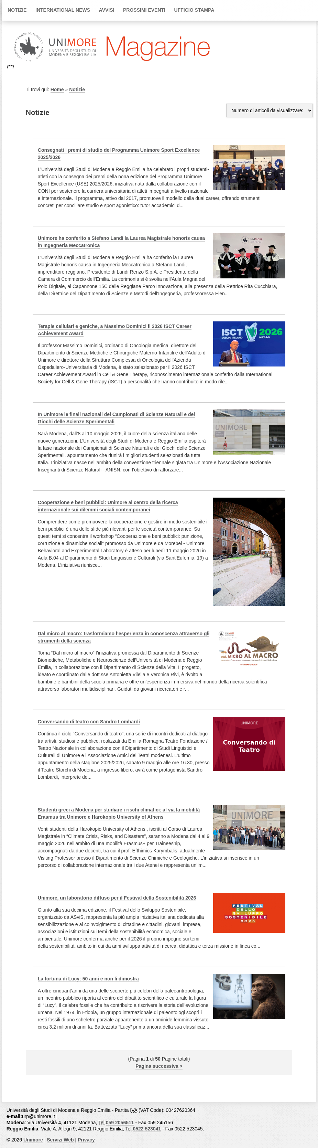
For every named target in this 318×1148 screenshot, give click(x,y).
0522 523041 (147, 1128)
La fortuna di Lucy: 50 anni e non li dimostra (88, 978)
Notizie (17, 10)
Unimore (33, 1139)
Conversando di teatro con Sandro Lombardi (89, 721)
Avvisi (106, 10)
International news (62, 10)
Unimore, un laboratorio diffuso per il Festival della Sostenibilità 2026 (117, 898)
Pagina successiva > (159, 1066)
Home (57, 89)
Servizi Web (60, 1139)
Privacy (86, 1139)
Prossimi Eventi (144, 10)
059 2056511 (120, 1122)
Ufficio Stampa (194, 10)
